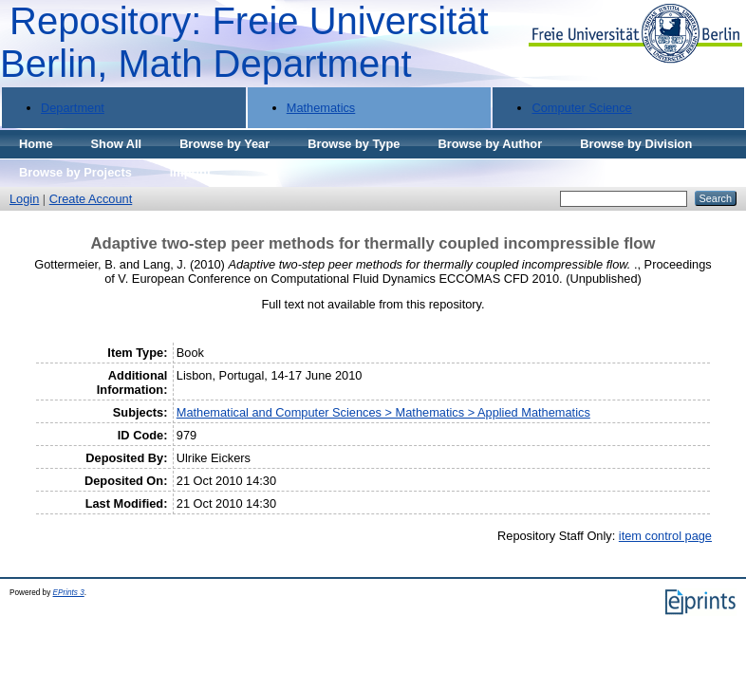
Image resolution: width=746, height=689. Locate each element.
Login (24, 199)
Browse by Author (490, 144)
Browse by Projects (75, 172)
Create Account (91, 199)
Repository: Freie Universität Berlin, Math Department (244, 42)
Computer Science (581, 108)
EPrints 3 (68, 592)
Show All (116, 144)
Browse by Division (636, 144)
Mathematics (321, 108)
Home (36, 144)
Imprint (190, 172)
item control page (665, 536)
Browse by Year (224, 144)
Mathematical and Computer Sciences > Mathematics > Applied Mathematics (383, 412)
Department (72, 108)
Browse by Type (354, 144)
